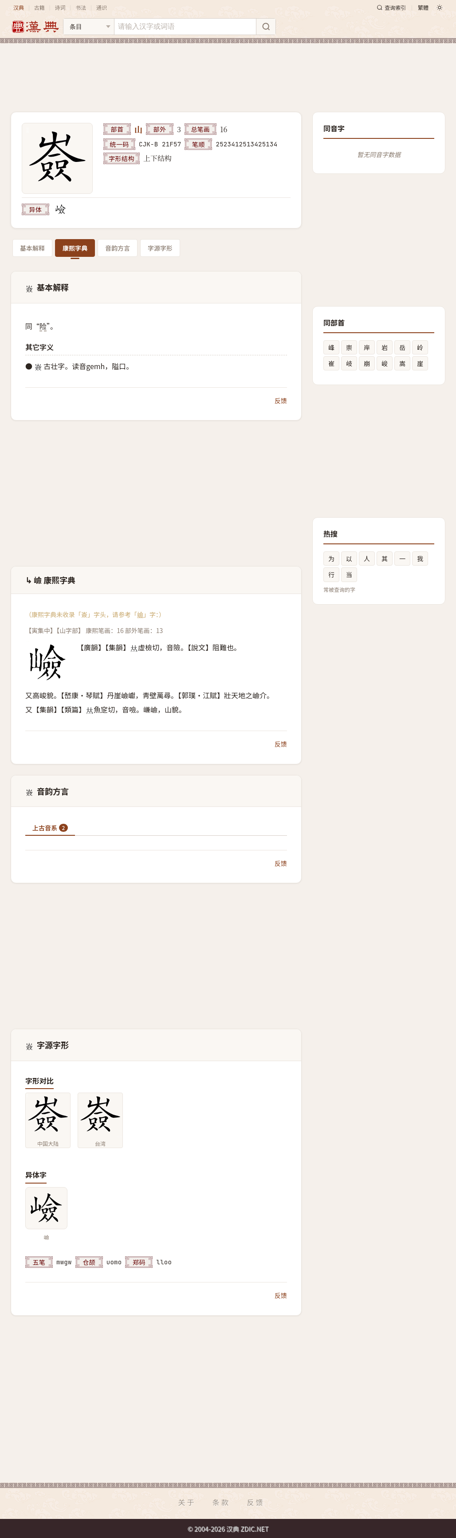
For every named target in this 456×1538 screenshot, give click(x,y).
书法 (80, 7)
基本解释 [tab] (32, 248)
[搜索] (265, 27)
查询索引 (391, 7)
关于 (187, 1502)
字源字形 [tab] (160, 248)
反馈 (281, 400)
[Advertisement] (228, 70)
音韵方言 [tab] (117, 248)
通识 (101, 7)
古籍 (39, 7)
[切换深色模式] (439, 7)
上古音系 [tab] (50, 827)
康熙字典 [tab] (75, 248)
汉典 (18, 7)
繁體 (423, 7)
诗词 (60, 7)
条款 (221, 1502)
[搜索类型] (88, 27)
